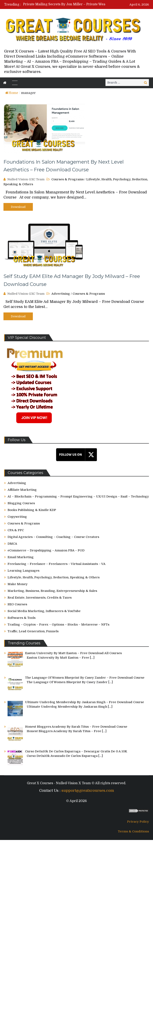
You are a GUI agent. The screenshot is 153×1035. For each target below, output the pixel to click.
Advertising (60, 294)
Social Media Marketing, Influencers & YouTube (44, 611)
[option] (72, 4)
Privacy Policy (138, 821)
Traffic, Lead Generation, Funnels (33, 631)
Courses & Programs (67, 179)
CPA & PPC (16, 530)
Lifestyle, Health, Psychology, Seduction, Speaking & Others (54, 577)
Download (18, 207)
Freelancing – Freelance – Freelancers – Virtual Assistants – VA (56, 564)
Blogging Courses (21, 503)
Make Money (18, 584)
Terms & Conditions (133, 831)
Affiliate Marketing (22, 490)
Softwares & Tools (21, 618)
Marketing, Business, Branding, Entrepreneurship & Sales (52, 591)
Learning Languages (23, 570)
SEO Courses (17, 604)
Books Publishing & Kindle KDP (32, 510)
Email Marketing (21, 557)
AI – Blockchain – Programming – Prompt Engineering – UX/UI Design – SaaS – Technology (78, 496)
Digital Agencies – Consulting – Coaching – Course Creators (53, 537)
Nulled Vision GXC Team (25, 179)
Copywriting (17, 517)
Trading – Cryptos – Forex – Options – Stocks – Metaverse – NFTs (58, 624)
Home (11, 93)
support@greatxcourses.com (87, 791)
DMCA (12, 543)
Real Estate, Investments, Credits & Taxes (40, 597)
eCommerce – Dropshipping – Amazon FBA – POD (46, 550)
